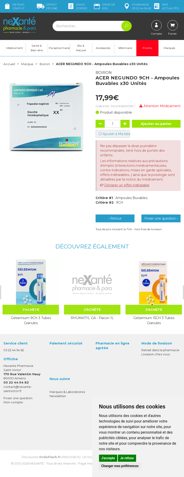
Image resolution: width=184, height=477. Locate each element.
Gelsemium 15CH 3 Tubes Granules (153, 321)
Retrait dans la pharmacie (160, 351)
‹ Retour (115, 219)
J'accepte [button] (108, 458)
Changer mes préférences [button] (120, 466)
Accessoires (103, 48)
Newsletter (58, 397)
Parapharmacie (59, 48)
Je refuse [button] (127, 458)
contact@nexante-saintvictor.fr (17, 389)
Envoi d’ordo (77, 6)
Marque (27, 65)
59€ (47, 6)
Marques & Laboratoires (67, 392)
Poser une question (17, 399)
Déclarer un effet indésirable (126, 186)
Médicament (14, 48)
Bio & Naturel (81, 49)
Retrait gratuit (14, 6)
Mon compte (13, 403)
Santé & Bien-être (37, 49)
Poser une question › (161, 219)
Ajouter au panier (156, 124)
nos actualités (166, 6)
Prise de (104, 6)
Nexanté (37, 464)
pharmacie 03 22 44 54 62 (137, 6)
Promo (147, 48)
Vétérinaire (125, 48)
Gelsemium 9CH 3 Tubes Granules (31, 321)
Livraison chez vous (155, 355)
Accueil (9, 65)
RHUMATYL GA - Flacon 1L (92, 319)
